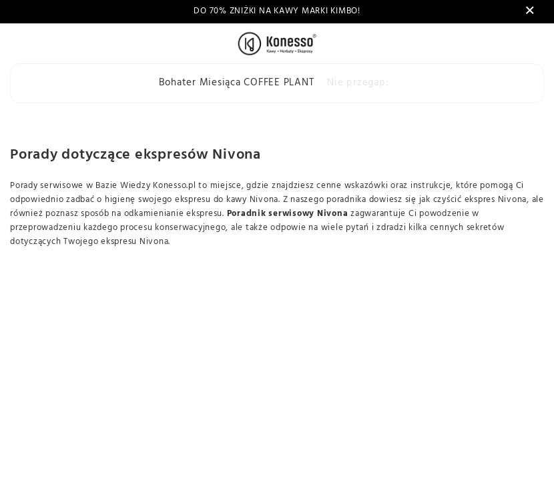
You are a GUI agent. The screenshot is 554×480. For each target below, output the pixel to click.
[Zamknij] (530, 11)
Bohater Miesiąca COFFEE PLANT (236, 83)
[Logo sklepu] (277, 43)
